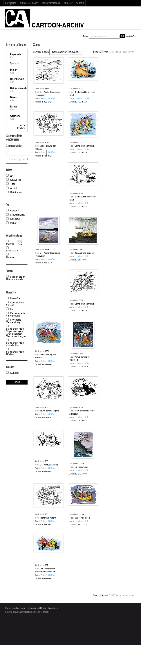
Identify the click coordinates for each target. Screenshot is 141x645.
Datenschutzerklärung (36, 608)
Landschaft (12, 251)
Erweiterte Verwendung (13, 321)
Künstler (14, 373)
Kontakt (80, 3)
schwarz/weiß (17, 215)
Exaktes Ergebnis (17, 160)
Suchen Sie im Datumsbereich (15, 278)
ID (11, 176)
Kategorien (10, 3)
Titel (12, 184)
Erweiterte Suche (132, 36)
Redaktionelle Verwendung (15, 314)
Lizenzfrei (15, 298)
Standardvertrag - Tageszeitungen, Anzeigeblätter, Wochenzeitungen (16, 333)
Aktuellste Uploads (29, 3)
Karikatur (15, 219)
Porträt (10, 244)
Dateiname (16, 192)
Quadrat (10, 257)
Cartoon (14, 211)
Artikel (13, 188)
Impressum (53, 608)
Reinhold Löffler (48, 99)
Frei (12, 309)
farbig (13, 223)
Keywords (15, 180)
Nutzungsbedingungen (15, 608)
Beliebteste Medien (51, 3)
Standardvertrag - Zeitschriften (15, 344)
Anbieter (68, 3)
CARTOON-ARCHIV (25, 612)
